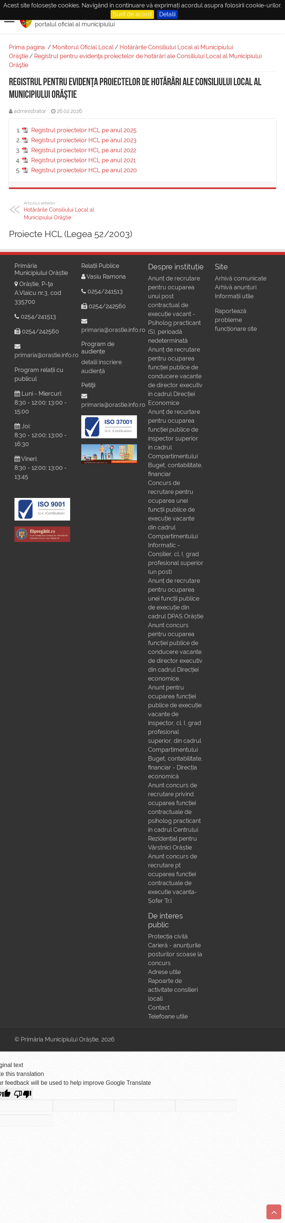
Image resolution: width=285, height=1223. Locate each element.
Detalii (167, 14)
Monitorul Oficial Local (83, 47)
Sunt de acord (132, 14)
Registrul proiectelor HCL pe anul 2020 (84, 170)
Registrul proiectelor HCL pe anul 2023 (84, 140)
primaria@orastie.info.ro (46, 355)
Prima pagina (27, 47)
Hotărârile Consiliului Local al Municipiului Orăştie (62, 210)
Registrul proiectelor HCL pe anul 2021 (83, 160)
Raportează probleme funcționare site (236, 320)
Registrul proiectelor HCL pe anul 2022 (83, 150)
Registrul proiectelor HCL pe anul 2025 (84, 130)
